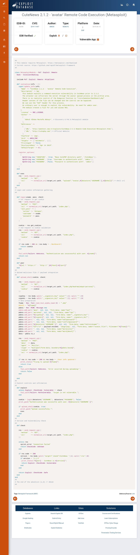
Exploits (27, 513)
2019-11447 (35, 27)
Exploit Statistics (56, 528)
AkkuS (52, 27)
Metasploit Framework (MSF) (28, 494)
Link (133, 494)
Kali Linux (81, 518)
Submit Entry (56, 518)
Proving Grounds (111, 528)
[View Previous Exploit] (16, 49)
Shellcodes (28, 528)
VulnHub (81, 523)
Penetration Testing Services (111, 533)
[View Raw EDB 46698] (66, 35)
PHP (82, 30)
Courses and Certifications (111, 513)
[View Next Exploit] (132, 49)
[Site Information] (128, 5)
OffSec (81, 513)
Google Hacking (28, 518)
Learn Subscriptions (111, 518)
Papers (27, 523)
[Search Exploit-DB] (133, 5)
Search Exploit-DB (57, 513)
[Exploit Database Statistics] (121, 5)
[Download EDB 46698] (59, 35)
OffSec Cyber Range (111, 523)
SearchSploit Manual (57, 523)
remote (66, 27)
